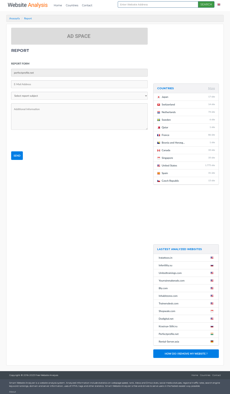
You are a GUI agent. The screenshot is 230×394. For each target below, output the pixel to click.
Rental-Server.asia (187, 341)
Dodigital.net (187, 318)
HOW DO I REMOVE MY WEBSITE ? (186, 353)
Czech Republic (186, 180)
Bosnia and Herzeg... (186, 142)
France (186, 135)
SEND (17, 155)
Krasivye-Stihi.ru (187, 326)
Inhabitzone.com (187, 295)
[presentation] (39, 141)
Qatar (186, 127)
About (12, 391)
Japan (186, 97)
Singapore (186, 158)
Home (58, 5)
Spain (186, 173)
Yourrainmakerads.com (187, 280)
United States (186, 165)
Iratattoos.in (187, 257)
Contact (87, 5)
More (211, 88)
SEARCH (206, 4)
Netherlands (186, 112)
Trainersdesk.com (187, 303)
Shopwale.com (187, 311)
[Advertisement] (186, 54)
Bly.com (187, 288)
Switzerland (186, 104)
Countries (72, 5)
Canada (186, 150)
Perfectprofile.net (187, 333)
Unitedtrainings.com (187, 272)
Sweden (186, 119)
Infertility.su (187, 265)
